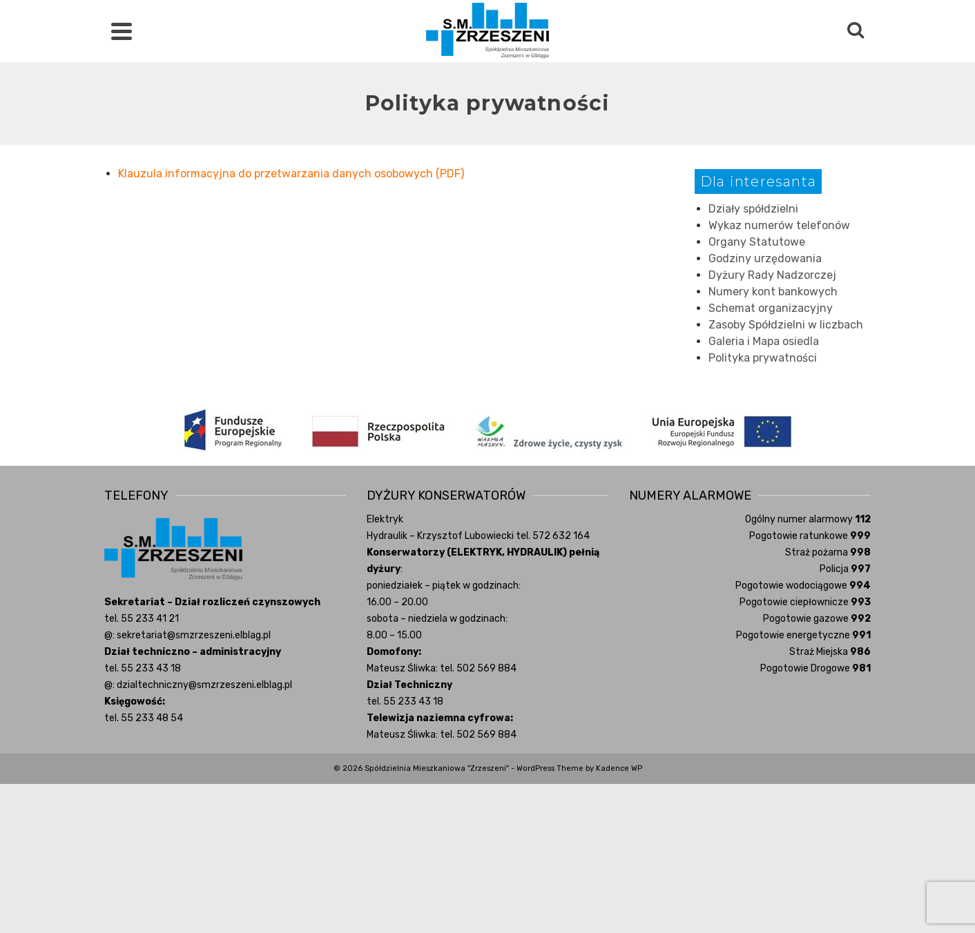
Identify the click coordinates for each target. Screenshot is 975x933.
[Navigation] (121, 31)
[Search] (855, 31)
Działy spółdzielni (753, 208)
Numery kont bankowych (773, 291)
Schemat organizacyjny (770, 308)
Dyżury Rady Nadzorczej (772, 275)
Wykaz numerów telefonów (779, 225)
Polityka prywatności (762, 357)
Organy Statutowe (756, 241)
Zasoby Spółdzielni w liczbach (785, 324)
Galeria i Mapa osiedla (763, 341)
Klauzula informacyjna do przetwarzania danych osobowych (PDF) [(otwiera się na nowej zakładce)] (291, 173)
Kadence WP (619, 768)
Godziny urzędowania (765, 258)
